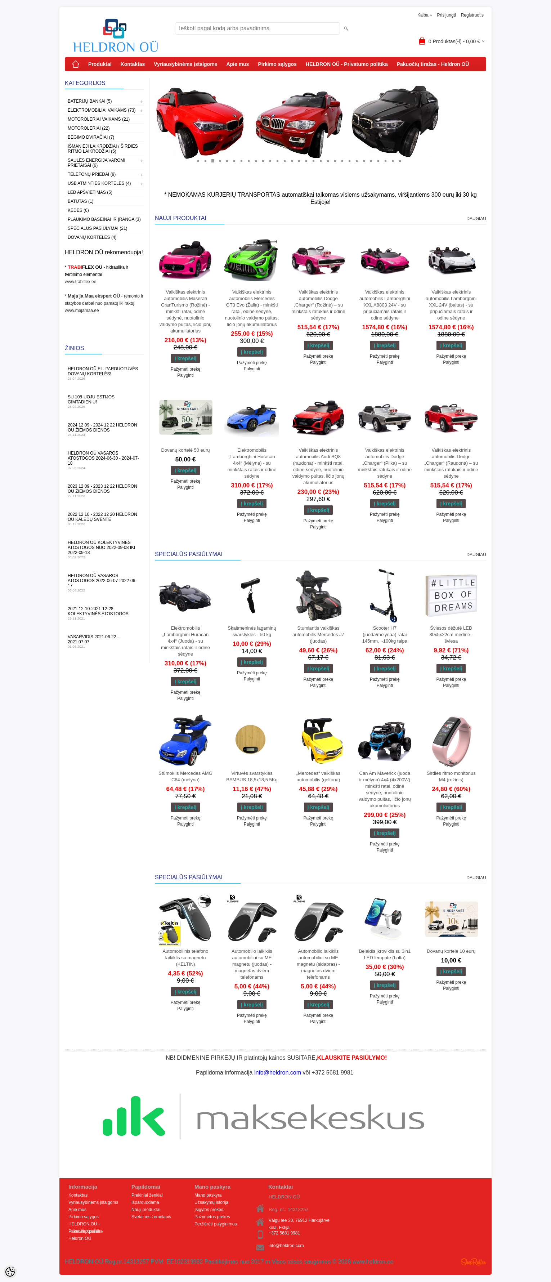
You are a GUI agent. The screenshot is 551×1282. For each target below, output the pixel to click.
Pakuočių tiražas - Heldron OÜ (433, 64)
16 (306, 160)
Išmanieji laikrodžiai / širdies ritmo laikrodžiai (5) (103, 149)
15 (299, 160)
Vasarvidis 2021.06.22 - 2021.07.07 (104, 641)
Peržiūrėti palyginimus (215, 1224)
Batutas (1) (81, 201)
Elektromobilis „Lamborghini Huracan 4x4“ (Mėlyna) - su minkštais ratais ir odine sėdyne (252, 463)
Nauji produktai (145, 1209)
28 (392, 160)
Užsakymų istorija (211, 1202)
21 (342, 160)
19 (327, 160)
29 (399, 160)
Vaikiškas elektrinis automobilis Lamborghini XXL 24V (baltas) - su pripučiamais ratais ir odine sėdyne (451, 305)
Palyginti (185, 375)
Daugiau (476, 218)
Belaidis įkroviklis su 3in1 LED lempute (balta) (385, 954)
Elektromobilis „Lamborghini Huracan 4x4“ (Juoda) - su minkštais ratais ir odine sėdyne (185, 641)
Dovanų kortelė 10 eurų (451, 951)
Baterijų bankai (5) (90, 101)
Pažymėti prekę (186, 369)
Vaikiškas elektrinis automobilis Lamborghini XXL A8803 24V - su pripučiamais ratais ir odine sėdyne (384, 305)
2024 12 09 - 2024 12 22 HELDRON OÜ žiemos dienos (104, 430)
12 (277, 160)
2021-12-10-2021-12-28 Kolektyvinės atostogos (104, 613)
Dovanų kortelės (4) (92, 237)
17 (313, 160)
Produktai (100, 64)
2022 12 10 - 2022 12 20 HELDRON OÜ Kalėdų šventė (104, 519)
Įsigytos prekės (208, 1209)
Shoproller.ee (473, 1261)
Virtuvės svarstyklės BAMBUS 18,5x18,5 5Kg (251, 776)
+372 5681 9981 (284, 1233)
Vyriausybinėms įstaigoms (185, 64)
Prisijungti (446, 15)
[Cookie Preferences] (10, 1271)
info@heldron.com (286, 1245)
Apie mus (237, 64)
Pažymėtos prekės (212, 1216)
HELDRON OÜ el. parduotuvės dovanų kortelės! (104, 373)
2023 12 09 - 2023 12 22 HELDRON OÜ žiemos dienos (104, 491)
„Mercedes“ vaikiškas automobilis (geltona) (318, 776)
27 (385, 160)
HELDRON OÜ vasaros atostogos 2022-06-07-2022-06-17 (104, 582)
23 (356, 160)
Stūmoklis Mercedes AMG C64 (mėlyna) (185, 776)
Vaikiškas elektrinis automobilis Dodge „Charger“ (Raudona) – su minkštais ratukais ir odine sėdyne (451, 463)
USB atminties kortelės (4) (99, 183)
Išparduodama (145, 1202)
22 (349, 160)
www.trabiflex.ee (80, 281)
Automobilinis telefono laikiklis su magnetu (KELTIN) (185, 957)
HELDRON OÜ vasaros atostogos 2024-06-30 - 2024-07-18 (104, 460)
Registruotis (472, 15)
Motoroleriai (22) (88, 128)
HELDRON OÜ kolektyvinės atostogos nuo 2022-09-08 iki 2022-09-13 (104, 549)
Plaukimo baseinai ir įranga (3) (104, 219)
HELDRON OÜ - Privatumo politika (347, 64)
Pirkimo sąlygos (277, 64)
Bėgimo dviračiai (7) (91, 137)
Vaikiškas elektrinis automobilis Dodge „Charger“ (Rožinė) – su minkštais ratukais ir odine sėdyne (318, 305)
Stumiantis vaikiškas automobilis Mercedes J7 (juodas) (318, 634)
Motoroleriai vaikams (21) (99, 119)
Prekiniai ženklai (147, 1195)
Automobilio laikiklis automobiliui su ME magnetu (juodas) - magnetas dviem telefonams (252, 964)
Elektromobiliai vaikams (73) (102, 110)
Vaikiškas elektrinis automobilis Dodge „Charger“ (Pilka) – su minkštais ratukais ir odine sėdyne (385, 463)
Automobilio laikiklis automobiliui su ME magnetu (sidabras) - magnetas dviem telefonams (318, 964)
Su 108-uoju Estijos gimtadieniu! (104, 401)
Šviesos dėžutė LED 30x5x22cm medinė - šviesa (451, 634)
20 (335, 160)
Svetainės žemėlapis (151, 1216)
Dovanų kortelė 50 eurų (185, 450)
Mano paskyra (207, 1195)
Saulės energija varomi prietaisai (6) (96, 163)
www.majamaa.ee (82, 310)
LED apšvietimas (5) (90, 192)
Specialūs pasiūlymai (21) (97, 228)
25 (371, 160)
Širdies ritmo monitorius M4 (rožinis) (451, 776)
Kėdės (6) (78, 210)
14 (291, 160)
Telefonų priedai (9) (92, 174)
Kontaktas (133, 64)
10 (262, 160)
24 (363, 160)
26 (378, 160)
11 (270, 160)
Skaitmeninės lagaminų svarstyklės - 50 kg (252, 631)
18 (320, 160)
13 (284, 160)
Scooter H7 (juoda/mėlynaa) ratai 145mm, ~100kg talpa (384, 634)
